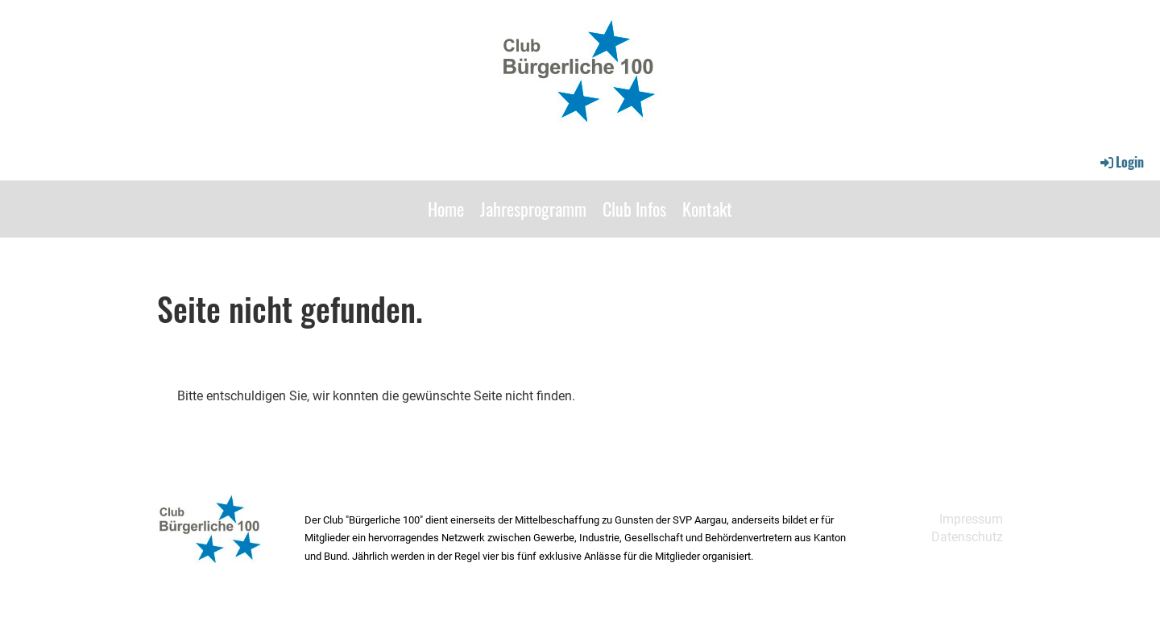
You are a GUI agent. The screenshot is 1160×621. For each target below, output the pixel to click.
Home (446, 208)
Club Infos (634, 208)
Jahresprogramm (533, 208)
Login (1121, 162)
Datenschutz (967, 536)
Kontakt (707, 208)
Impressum (971, 519)
